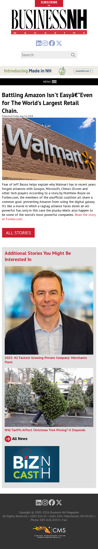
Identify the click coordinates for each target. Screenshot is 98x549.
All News (16, 438)
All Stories (18, 233)
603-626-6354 (49, 520)
